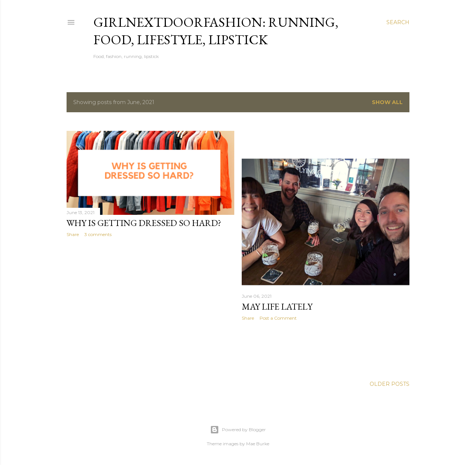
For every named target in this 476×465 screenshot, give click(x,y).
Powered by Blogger (238, 429)
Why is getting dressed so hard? (144, 223)
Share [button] (73, 234)
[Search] (397, 22)
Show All (387, 102)
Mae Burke (257, 443)
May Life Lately (277, 306)
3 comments (98, 234)
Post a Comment (278, 318)
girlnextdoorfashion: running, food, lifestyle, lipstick (215, 30)
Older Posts (389, 384)
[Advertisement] (150, 308)
